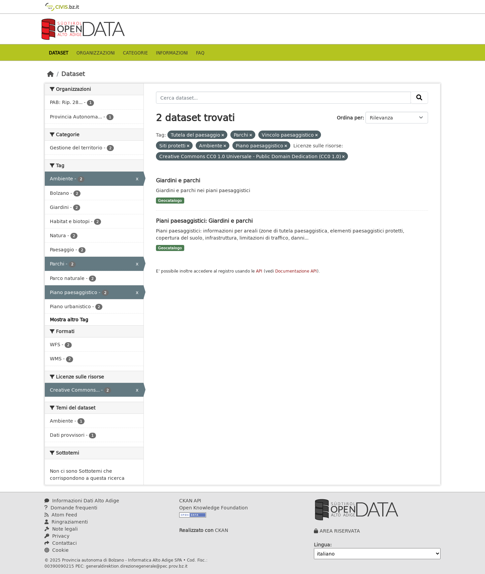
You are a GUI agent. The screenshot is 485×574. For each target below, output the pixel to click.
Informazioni (172, 52)
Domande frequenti (70, 507)
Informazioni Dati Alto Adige (81, 500)
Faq (200, 52)
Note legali (61, 528)
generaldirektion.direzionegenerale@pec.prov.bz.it (137, 566)
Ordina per (349, 117)
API (259, 271)
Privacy (56, 535)
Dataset (58, 52)
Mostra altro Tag (69, 319)
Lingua (322, 544)
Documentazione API (296, 271)
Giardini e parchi (178, 180)
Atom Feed (60, 514)
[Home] (50, 73)
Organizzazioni (95, 52)
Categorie (135, 52)
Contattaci (60, 542)
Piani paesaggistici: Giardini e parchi (204, 220)
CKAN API (190, 500)
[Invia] (419, 98)
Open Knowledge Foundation (213, 507)
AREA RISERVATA (340, 530)
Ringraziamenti (66, 521)
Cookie (56, 549)
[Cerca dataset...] (283, 98)
